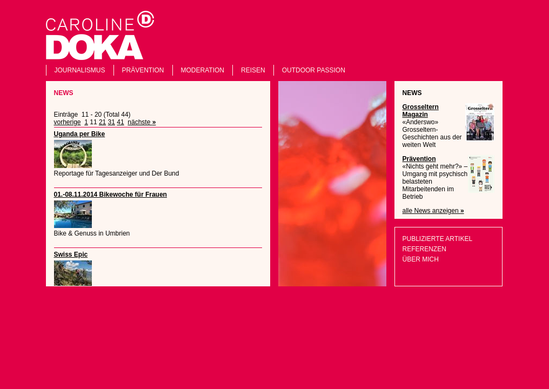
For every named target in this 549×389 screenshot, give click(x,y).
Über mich (421, 259)
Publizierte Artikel (438, 239)
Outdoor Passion (313, 70)
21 (102, 122)
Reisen (253, 70)
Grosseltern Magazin (421, 110)
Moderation (202, 70)
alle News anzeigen (433, 210)
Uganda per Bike (79, 134)
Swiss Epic (71, 254)
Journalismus (80, 70)
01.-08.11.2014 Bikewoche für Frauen (110, 194)
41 (120, 122)
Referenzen (424, 249)
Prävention (143, 70)
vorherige (67, 122)
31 (111, 122)
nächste (142, 122)
